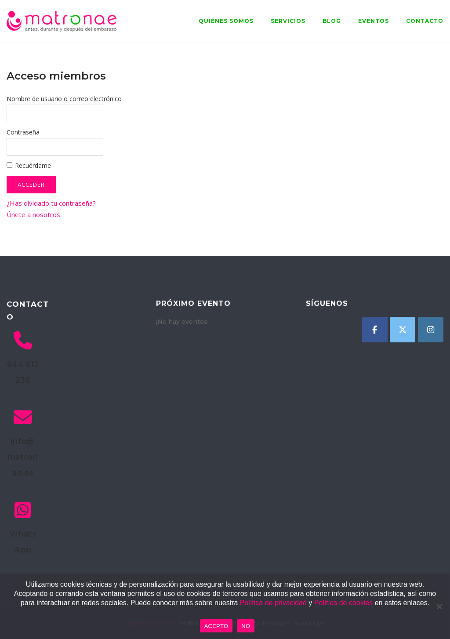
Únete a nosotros (33, 214)
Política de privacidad (273, 602)
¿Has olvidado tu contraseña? (51, 203)
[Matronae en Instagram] (430, 329)
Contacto (424, 21)
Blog (332, 21)
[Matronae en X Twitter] (402, 329)
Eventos (373, 21)
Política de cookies (343, 602)
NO (245, 626)
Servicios (288, 21)
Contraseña (23, 132)
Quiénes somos (226, 21)
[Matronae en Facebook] (375, 329)
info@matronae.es (22, 457)
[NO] (439, 606)
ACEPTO (216, 626)
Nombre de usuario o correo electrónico (64, 98)
